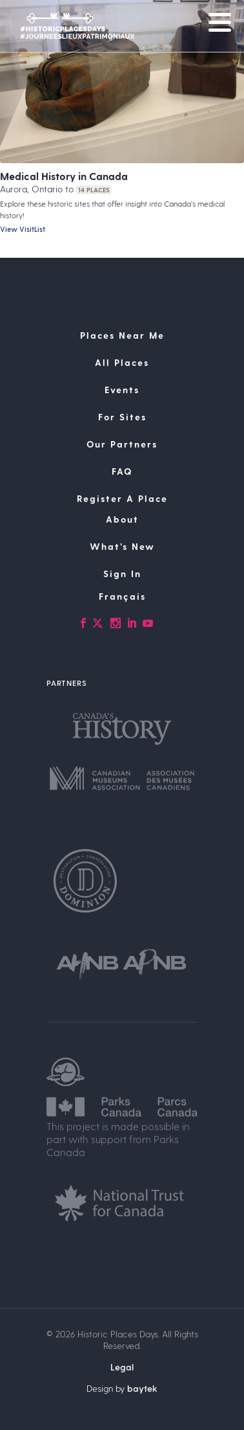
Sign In (122, 573)
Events (122, 389)
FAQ (122, 471)
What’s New (122, 546)
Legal (122, 1366)
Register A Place (122, 498)
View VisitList (22, 229)
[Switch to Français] (122, 596)
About (122, 519)
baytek (142, 1388)
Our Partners (122, 443)
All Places (122, 362)
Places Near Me (122, 335)
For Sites (122, 416)
